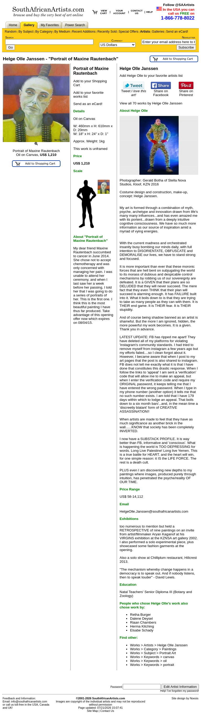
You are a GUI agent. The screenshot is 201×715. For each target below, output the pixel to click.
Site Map (92, 710)
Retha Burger (140, 615)
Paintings (169, 649)
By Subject (25, 31)
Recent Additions (84, 31)
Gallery (29, 25)
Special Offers (128, 31)
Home (13, 25)
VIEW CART (103, 12)
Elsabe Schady (141, 630)
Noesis (194, 698)
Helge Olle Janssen (172, 645)
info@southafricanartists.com (29, 701)
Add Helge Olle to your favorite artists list (151, 76)
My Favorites (50, 25)
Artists (145, 31)
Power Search (75, 25)
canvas (168, 657)
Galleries (158, 31)
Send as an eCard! (87, 104)
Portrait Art (167, 653)
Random (10, 31)
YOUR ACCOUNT (119, 12)
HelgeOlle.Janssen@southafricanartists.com (154, 511)
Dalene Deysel (141, 618)
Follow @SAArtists (178, 5)
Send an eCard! (177, 31)
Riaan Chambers (143, 622)
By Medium (62, 31)
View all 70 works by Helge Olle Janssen (151, 103)
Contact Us (107, 710)
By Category (44, 31)
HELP (149, 12)
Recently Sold (107, 31)
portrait (168, 665)
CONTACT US (137, 12)
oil (164, 661)
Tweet (133, 91)
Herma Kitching (142, 626)
